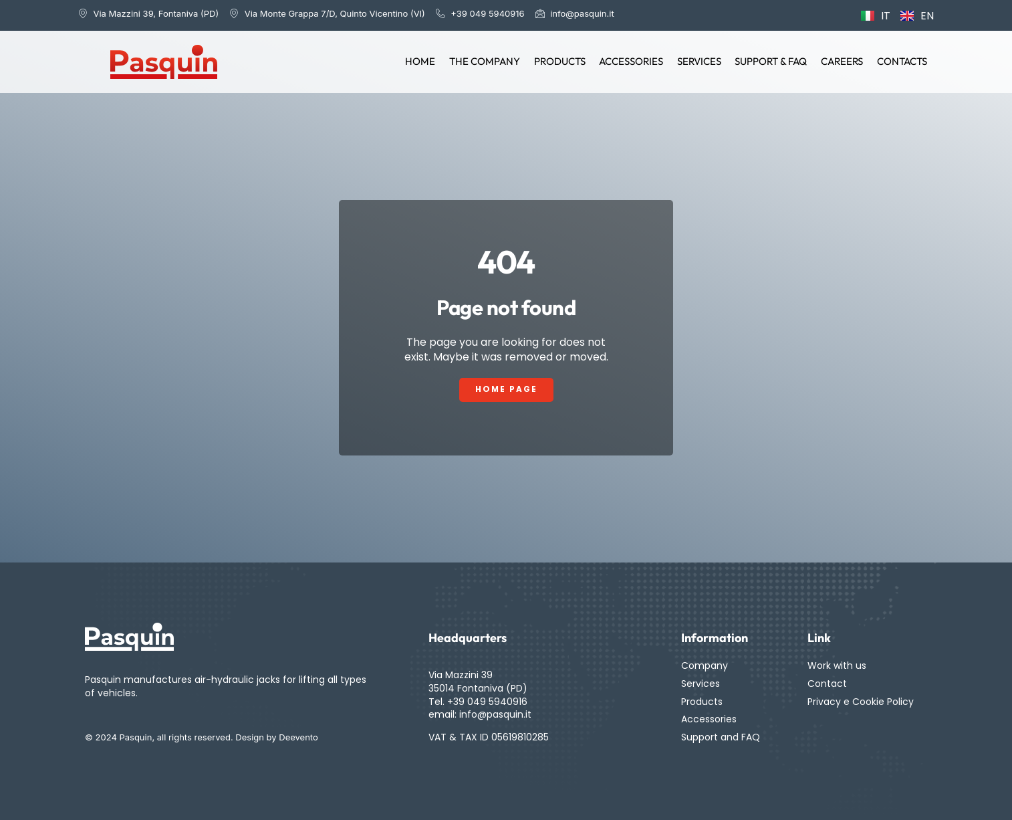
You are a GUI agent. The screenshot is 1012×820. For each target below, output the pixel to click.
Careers (842, 61)
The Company (487, 61)
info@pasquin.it (495, 714)
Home (423, 61)
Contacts (902, 61)
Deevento (298, 737)
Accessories (633, 61)
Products (562, 61)
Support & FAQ (772, 61)
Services (700, 61)
